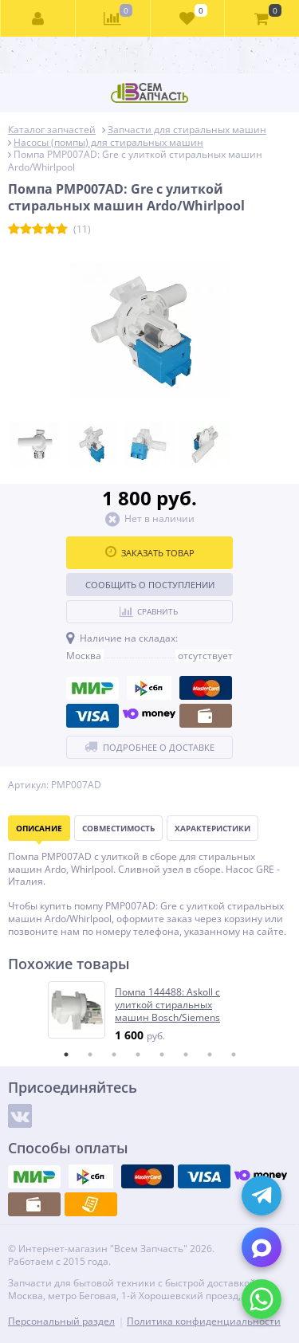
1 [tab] (66, 1054)
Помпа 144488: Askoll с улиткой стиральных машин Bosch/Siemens (167, 1004)
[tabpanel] (150, 1012)
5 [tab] (162, 1054)
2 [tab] (90, 1054)
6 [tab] (186, 1054)
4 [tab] (138, 1054)
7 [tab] (210, 1054)
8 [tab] (234, 1054)
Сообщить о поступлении (149, 585)
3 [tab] (114, 1054)
